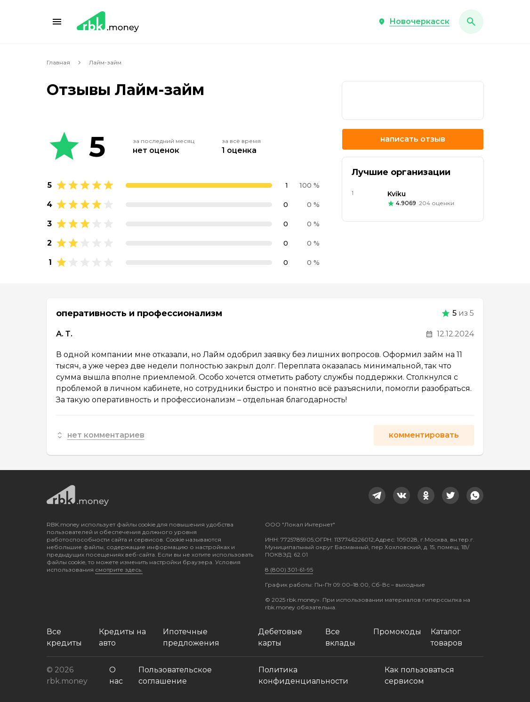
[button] (57, 21)
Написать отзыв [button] (412, 139)
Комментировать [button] (424, 435)
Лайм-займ (105, 62)
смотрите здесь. (119, 569)
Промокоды (397, 631)
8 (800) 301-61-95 (289, 569)
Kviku (396, 194)
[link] (412, 100)
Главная (58, 62)
